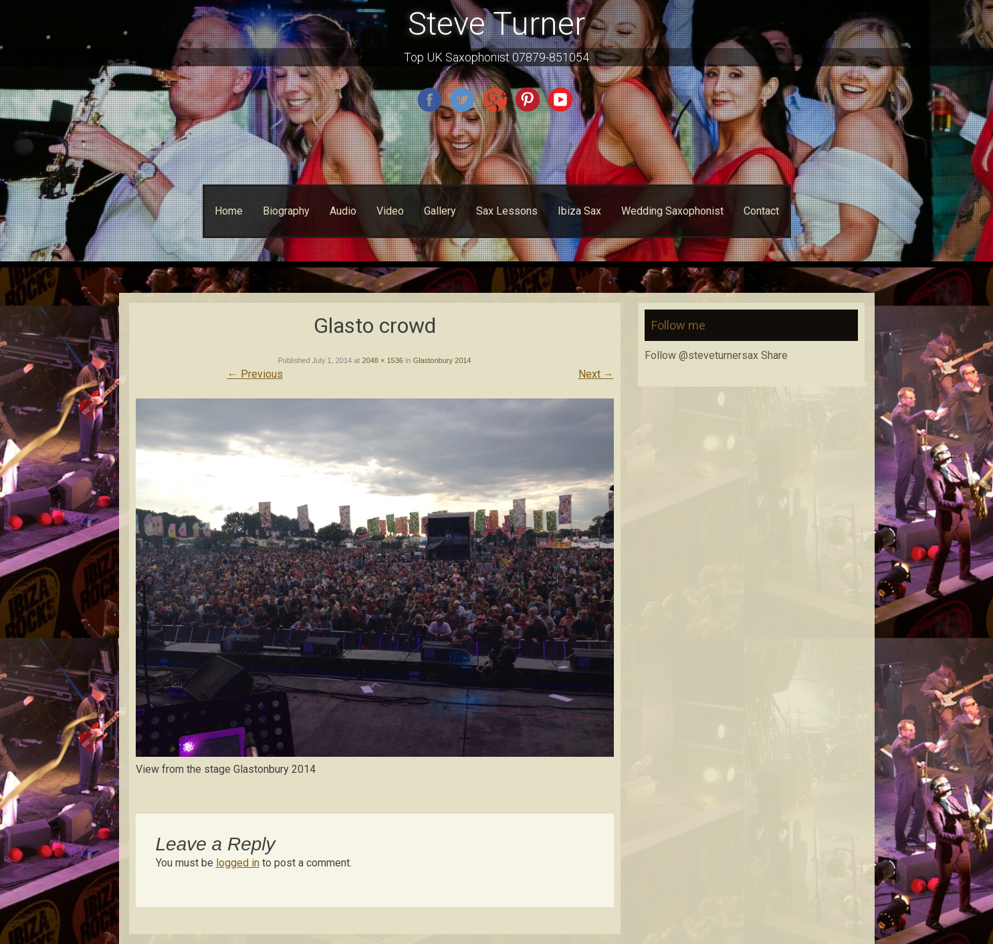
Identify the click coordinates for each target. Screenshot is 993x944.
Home (229, 211)
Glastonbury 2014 (442, 360)
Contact (761, 211)
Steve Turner (496, 24)
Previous (255, 374)
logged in (237, 862)
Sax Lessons (507, 211)
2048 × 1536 (382, 360)
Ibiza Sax (579, 211)
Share (774, 355)
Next (596, 374)
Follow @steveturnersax (701, 355)
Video (390, 211)
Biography (286, 211)
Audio (343, 211)
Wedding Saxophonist (672, 211)
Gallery (440, 211)
